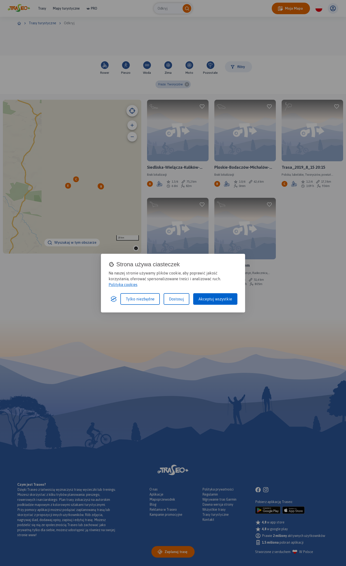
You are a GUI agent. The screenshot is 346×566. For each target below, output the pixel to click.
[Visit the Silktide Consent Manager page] (114, 299)
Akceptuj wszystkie (215, 299)
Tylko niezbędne (140, 299)
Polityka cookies (123, 284)
